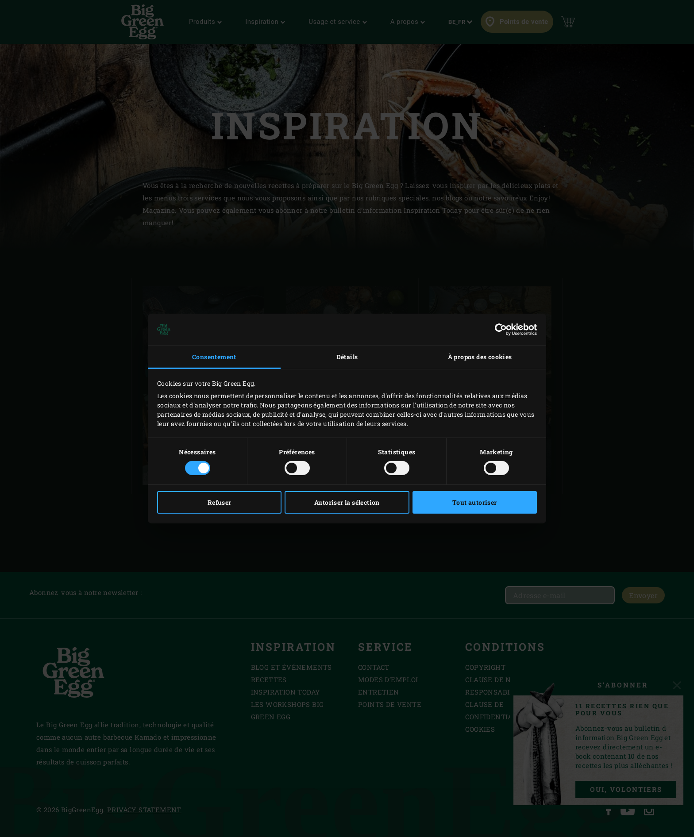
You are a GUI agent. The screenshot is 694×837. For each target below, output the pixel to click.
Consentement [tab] (214, 357)
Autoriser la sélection (347, 502)
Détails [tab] (347, 357)
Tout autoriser (474, 502)
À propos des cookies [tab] (480, 357)
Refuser (219, 502)
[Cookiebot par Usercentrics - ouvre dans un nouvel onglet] (498, 329)
